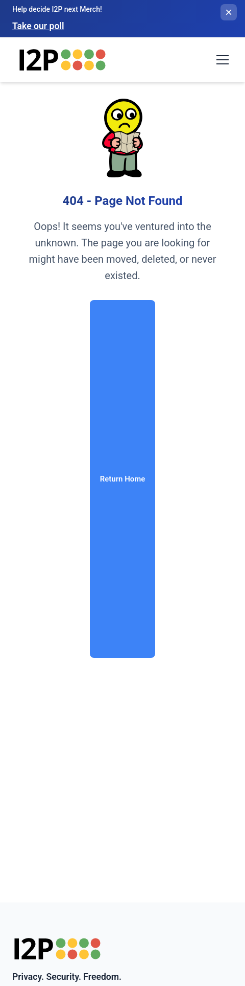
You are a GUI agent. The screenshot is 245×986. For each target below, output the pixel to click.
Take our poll (38, 26)
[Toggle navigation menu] (222, 59)
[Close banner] (228, 12)
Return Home (122, 479)
